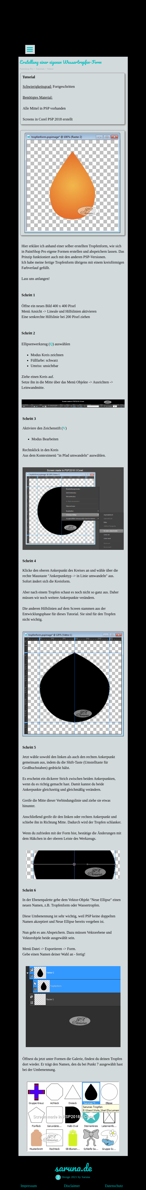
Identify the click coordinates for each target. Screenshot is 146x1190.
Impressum (29, 1186)
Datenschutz (114, 1186)
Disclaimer (72, 1186)
